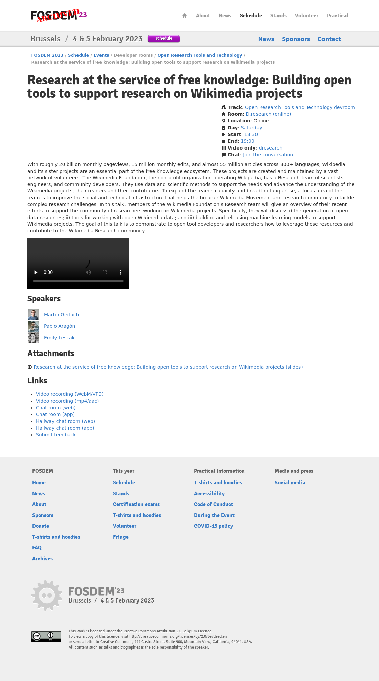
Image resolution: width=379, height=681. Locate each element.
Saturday (251, 127)
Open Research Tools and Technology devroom (300, 107)
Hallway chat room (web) (65, 421)
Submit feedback (56, 434)
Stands (278, 15)
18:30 (251, 134)
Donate (40, 526)
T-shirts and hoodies (56, 537)
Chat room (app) (55, 414)
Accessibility (209, 493)
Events (101, 55)
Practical (337, 15)
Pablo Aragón (59, 326)
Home (184, 15)
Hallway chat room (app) (65, 428)
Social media (290, 482)
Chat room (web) (56, 407)
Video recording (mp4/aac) (67, 401)
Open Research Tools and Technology (199, 55)
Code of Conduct (213, 504)
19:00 (247, 141)
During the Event (214, 515)
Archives (42, 558)
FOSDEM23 (59, 15)
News (225, 15)
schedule (164, 38)
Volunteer (306, 15)
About (203, 15)
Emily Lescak (59, 337)
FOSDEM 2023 (47, 55)
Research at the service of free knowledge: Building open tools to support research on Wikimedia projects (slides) (168, 367)
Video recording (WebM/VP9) (70, 394)
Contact (329, 39)
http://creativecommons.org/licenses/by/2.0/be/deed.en (178, 636)
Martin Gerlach (61, 314)
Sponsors (296, 39)
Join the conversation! (269, 154)
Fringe (121, 537)
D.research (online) (268, 114)
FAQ (37, 547)
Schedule (251, 15)
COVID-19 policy (213, 526)
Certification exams (136, 504)
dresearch (270, 148)
